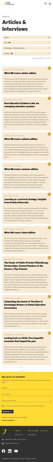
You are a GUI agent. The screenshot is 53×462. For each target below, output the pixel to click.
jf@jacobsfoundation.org (12, 443)
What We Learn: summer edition (21, 169)
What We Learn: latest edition (19, 232)
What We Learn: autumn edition (20, 138)
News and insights (33, 430)
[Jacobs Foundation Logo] (8, 3)
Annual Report (32, 434)
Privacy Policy (40, 406)
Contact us (18, 430)
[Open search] (46, 4)
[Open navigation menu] (50, 4)
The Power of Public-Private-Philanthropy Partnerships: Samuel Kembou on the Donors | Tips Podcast (26, 265)
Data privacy (44, 430)
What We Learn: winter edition (20, 73)
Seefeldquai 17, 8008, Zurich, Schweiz (15, 439)
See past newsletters (8, 420)
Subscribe (6, 411)
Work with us (18, 434)
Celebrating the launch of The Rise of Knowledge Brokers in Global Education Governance (25, 304)
